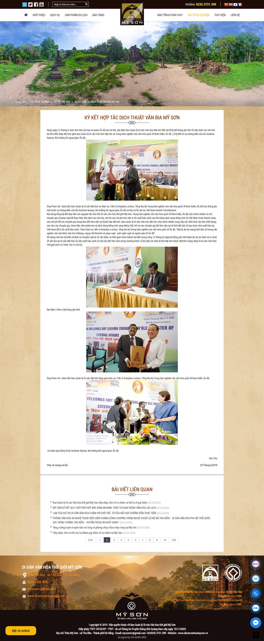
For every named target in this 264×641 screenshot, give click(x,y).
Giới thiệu (39, 15)
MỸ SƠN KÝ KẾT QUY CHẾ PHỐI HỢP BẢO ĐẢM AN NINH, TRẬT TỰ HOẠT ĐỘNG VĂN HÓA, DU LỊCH (104, 507)
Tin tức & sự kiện (198, 15)
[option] (132, 66)
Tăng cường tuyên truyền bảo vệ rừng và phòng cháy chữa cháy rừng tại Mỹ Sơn (95, 527)
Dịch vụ (55, 15)
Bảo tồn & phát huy (170, 15)
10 (165, 540)
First (90, 540)
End (174, 540)
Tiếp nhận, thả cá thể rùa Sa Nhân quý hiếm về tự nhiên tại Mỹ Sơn (87, 533)
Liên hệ (235, 15)
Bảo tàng (98, 15)
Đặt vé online (20, 630)
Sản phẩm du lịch (76, 15)
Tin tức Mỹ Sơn (62, 101)
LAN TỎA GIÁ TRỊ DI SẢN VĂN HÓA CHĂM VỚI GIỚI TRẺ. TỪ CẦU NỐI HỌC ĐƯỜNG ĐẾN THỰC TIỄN (104, 513)
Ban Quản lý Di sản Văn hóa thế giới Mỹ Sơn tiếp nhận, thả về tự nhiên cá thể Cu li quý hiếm (100, 502)
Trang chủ (20, 101)
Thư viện (220, 15)
